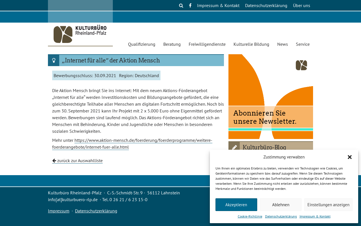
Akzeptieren (236, 204)
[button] (350, 157)
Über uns (301, 5)
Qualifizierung (141, 44)
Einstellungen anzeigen (328, 204)
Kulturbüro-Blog (264, 147)
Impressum (58, 211)
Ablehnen (280, 204)
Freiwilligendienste (207, 44)
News (282, 44)
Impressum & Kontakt (315, 216)
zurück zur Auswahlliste (77, 160)
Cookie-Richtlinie (250, 216)
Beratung (172, 44)
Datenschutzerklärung (281, 216)
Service (303, 44)
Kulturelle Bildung (251, 44)
